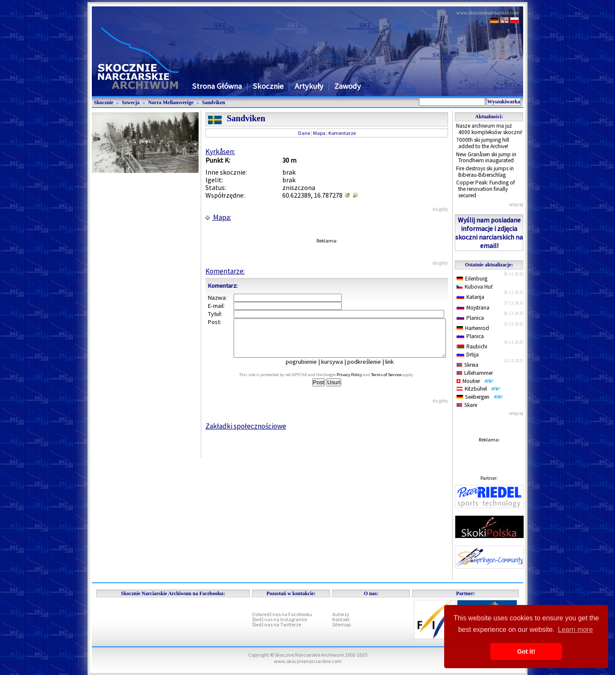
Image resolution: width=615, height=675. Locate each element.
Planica (470, 317)
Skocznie (268, 86)
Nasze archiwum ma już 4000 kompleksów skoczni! (489, 129)
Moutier (475, 381)
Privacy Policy (359, 382)
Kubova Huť (475, 286)
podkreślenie (370, 369)
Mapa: (218, 217)
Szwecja (130, 102)
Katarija (470, 297)
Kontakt (341, 619)
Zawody (347, 86)
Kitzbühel (479, 388)
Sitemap (341, 624)
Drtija (468, 354)
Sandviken (213, 102)
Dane (304, 133)
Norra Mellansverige (170, 102)
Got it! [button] (526, 651)
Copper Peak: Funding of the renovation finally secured (485, 189)
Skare (467, 405)
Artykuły (309, 86)
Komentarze (342, 133)
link (395, 369)
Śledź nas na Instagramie (279, 619)
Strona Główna (217, 86)
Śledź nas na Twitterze (276, 624)
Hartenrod (473, 328)
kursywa (338, 369)
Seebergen (480, 396)
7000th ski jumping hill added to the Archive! (482, 143)
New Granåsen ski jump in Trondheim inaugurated (486, 157)
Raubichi (472, 346)
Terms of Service (396, 382)
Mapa (319, 133)
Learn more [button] (575, 629)
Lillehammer (475, 373)
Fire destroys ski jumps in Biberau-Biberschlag (485, 171)
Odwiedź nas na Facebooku (282, 614)
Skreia (467, 364)
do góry (440, 209)
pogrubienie (307, 369)
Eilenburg (472, 278)
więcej (516, 204)
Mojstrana (473, 307)
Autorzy (340, 614)
